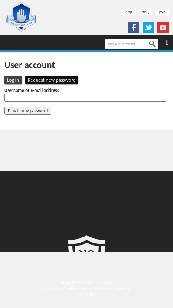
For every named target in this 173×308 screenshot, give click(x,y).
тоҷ (145, 12)
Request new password (53, 80)
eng (128, 12)
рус (162, 12)
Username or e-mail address (33, 90)
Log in (13, 80)
